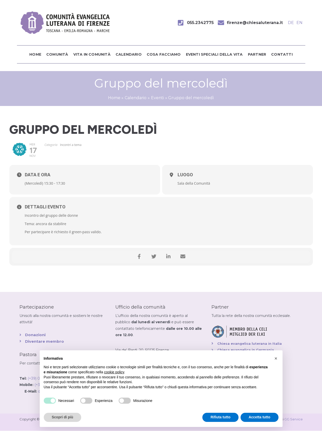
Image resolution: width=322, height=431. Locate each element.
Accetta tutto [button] (259, 417)
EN (299, 22)
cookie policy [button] (114, 372)
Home (35, 54)
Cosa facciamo (164, 54)
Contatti (282, 54)
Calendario (129, 54)
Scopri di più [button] (62, 417)
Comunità (57, 54)
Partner (257, 54)
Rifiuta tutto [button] (220, 417)
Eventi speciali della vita (214, 54)
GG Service (293, 419)
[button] (276, 358)
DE (291, 22)
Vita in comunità (92, 54)
